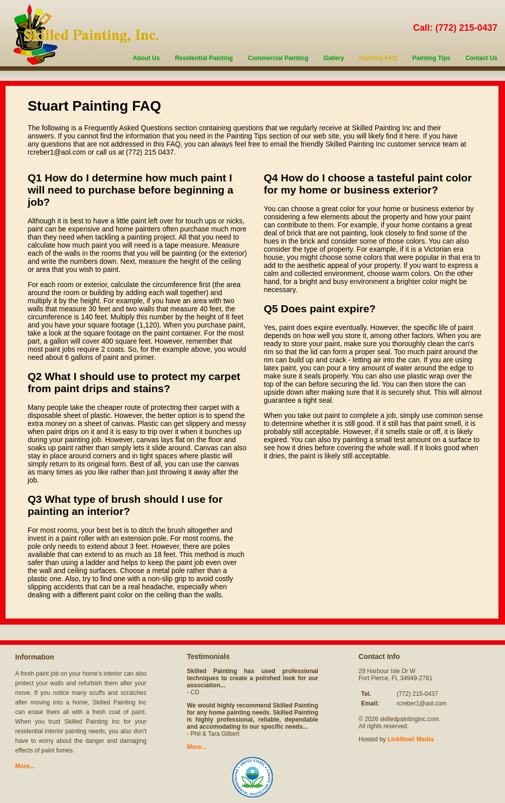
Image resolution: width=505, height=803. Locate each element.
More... (25, 766)
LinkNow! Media (410, 739)
